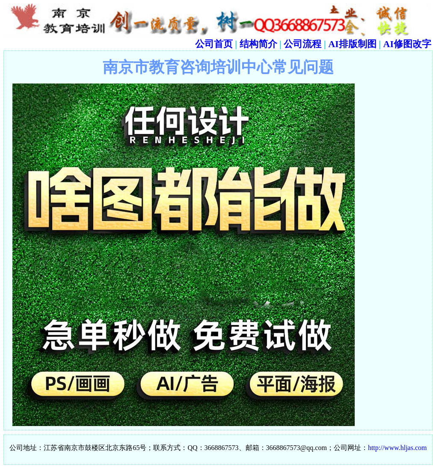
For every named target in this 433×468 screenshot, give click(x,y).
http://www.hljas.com (397, 447)
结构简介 (258, 44)
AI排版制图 (352, 44)
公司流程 (302, 44)
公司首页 (214, 44)
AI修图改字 (407, 44)
